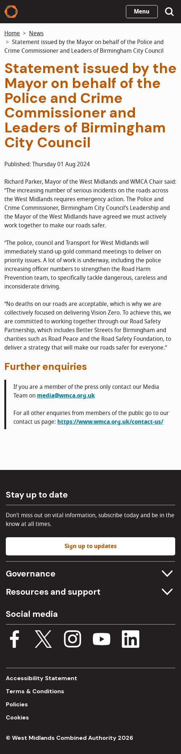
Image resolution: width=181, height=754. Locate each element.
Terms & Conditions (35, 691)
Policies (17, 704)
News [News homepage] (36, 33)
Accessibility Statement (41, 678)
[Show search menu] (169, 11)
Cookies (17, 717)
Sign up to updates (91, 546)
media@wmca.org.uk (66, 395)
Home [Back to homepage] (12, 33)
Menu (141, 11)
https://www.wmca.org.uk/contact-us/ (110, 422)
